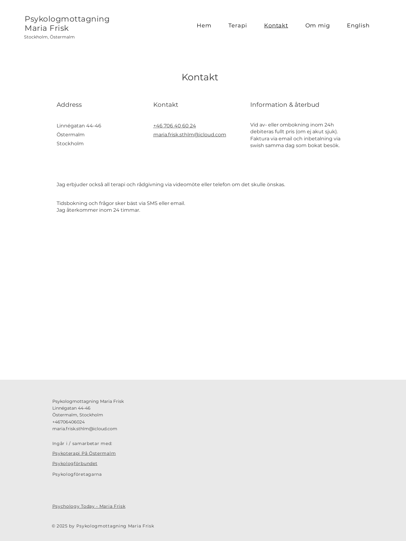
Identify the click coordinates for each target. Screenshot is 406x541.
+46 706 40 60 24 (174, 126)
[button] (242, 25)
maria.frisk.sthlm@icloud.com (189, 135)
